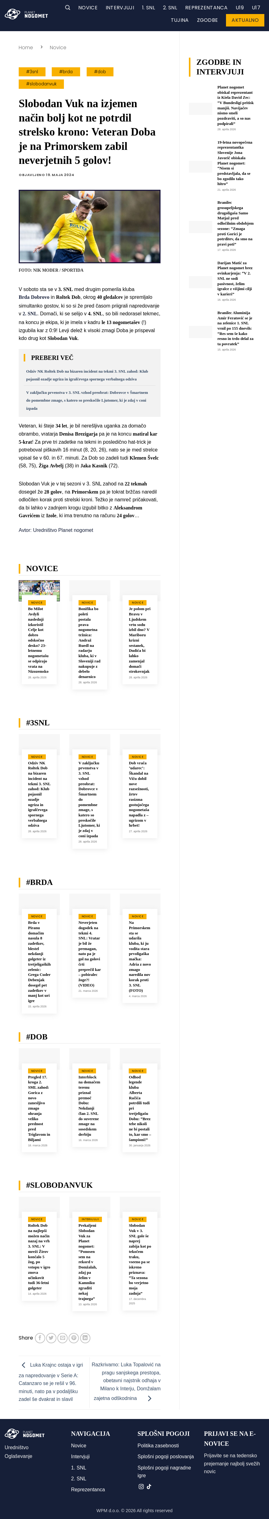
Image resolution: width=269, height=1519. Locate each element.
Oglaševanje (18, 1456)
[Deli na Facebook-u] (40, 1338)
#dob (100, 72)
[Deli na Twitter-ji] (51, 1338)
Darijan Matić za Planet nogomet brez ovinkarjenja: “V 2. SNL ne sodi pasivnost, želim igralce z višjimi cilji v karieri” (235, 278)
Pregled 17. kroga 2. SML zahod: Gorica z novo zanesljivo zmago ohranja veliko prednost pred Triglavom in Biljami (39, 1108)
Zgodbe (207, 20)
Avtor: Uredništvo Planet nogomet (56, 530)
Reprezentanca (206, 7)
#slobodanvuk (41, 84)
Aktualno (245, 20)
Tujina (180, 20)
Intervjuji (120, 7)
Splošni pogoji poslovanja (165, 1456)
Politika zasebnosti (158, 1445)
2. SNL (170, 7)
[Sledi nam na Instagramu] (141, 1487)
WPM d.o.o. (108, 1510)
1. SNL (148, 7)
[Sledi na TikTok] (149, 1487)
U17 (256, 7)
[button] (67, 8)
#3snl (32, 72)
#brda (66, 72)
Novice (88, 7)
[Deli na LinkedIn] (85, 1338)
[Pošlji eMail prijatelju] (62, 1338)
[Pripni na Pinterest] (74, 1338)
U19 (240, 7)
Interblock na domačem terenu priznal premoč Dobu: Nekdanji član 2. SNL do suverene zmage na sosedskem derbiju (89, 1106)
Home (26, 47)
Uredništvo (16, 1447)
